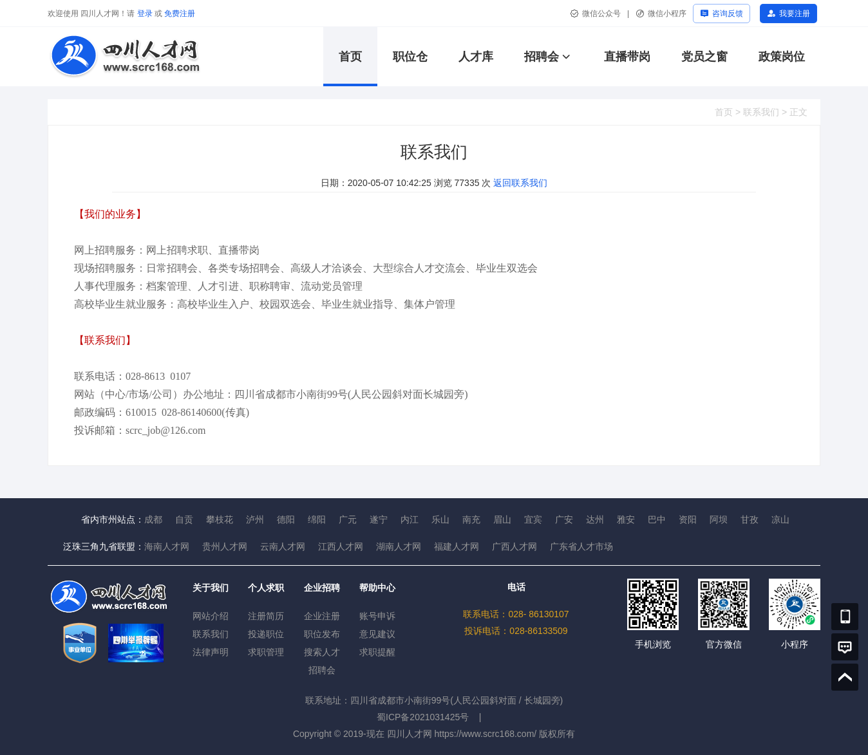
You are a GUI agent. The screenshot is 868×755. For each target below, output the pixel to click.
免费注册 (179, 13)
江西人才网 (340, 546)
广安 (564, 519)
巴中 (657, 519)
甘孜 (750, 519)
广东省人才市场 (581, 546)
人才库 (475, 56)
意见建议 (377, 634)
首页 (350, 56)
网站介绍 (211, 616)
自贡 (184, 519)
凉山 (780, 519)
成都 (153, 519)
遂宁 (379, 519)
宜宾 (533, 519)
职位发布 (322, 634)
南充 (471, 519)
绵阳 (317, 519)
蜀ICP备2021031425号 (423, 717)
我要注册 (794, 13)
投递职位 (266, 634)
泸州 (255, 519)
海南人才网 (166, 546)
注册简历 (266, 616)
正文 (798, 112)
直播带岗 (627, 56)
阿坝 (719, 519)
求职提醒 (377, 652)
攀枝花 (219, 519)
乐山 (440, 519)
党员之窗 (704, 56)
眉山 (502, 519)
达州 (595, 519)
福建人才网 (456, 546)
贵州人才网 (224, 546)
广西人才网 (514, 546)
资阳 (688, 519)
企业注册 (322, 616)
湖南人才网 (398, 546)
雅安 (626, 519)
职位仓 (410, 56)
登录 (145, 13)
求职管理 (266, 652)
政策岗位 (782, 56)
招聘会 (541, 56)
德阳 (286, 519)
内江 (410, 519)
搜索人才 (322, 652)
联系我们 (761, 112)
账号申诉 (377, 616)
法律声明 (211, 652)
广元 (348, 519)
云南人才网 (282, 546)
